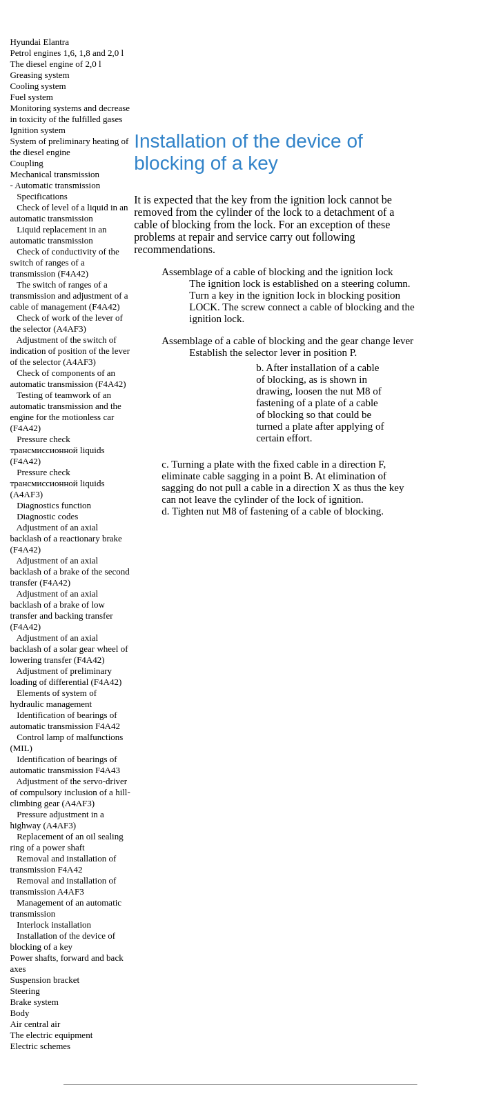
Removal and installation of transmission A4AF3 (63, 886)
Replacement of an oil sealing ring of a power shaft (66, 841)
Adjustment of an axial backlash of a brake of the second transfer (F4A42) (69, 571)
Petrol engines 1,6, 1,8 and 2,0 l (67, 53)
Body (19, 1013)
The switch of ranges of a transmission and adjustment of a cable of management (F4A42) (69, 295)
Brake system (34, 1002)
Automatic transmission (57, 185)
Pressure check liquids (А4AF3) (57, 483)
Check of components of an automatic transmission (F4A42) (68, 378)
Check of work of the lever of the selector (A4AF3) (66, 323)
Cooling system (38, 86)
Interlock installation (54, 924)
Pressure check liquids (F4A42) (57, 450)
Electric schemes (40, 1046)
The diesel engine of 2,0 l (55, 64)
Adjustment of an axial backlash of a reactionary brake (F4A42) (65, 538)
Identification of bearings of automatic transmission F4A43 (65, 764)
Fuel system (31, 97)
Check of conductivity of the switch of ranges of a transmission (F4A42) (64, 262)
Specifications (42, 196)
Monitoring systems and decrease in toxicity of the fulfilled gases (70, 113)
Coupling (26, 163)
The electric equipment (51, 1035)
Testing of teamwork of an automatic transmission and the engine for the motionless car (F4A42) (65, 411)
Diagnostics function (54, 505)
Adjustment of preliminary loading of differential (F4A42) (65, 676)
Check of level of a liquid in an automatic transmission (69, 212)
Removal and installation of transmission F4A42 (63, 864)
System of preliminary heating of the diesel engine (69, 146)
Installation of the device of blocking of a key (62, 941)
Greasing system (39, 75)
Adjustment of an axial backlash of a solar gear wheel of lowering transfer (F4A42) (69, 648)
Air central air (35, 1024)
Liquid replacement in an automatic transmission (58, 235)
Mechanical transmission (54, 174)
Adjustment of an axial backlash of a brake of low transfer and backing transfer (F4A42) (61, 610)
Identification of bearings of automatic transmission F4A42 (65, 720)
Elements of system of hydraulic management (53, 698)
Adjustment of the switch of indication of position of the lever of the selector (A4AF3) (70, 351)
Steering (24, 991)
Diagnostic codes (47, 516)
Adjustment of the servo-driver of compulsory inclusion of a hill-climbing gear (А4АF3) (70, 792)
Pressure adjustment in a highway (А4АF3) (57, 819)
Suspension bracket (44, 980)
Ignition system (38, 130)
